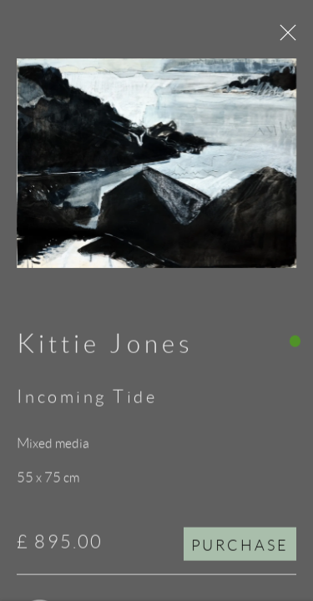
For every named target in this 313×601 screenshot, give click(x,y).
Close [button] (285, 37)
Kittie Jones (105, 348)
